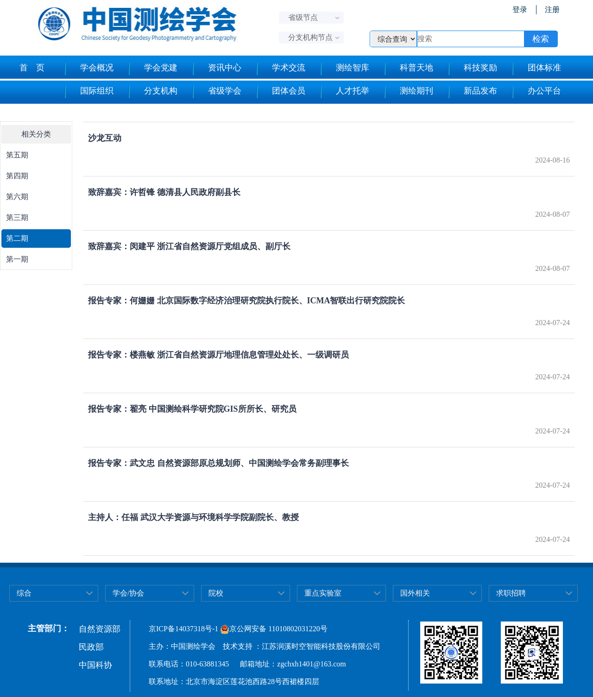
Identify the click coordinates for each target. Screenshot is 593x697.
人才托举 (344, 92)
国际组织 (89, 92)
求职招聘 (511, 593)
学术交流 (280, 69)
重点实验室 (322, 593)
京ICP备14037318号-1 (183, 629)
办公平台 (536, 92)
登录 (519, 9)
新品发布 (472, 92)
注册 (552, 9)
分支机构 (152, 92)
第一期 (17, 259)
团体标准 (536, 69)
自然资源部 (99, 629)
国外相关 (415, 593)
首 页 (31, 67)
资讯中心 (216, 69)
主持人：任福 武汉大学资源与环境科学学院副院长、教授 (193, 517)
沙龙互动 (104, 138)
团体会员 (280, 92)
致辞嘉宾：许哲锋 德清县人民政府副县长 (164, 192)
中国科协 (95, 665)
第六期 (17, 197)
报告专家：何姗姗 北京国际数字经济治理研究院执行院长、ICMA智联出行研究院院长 (246, 300)
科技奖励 (472, 69)
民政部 (91, 647)
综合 (24, 593)
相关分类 (36, 134)
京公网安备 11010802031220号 (273, 629)
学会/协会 (128, 593)
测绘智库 (344, 69)
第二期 (17, 238)
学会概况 (89, 69)
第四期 (17, 176)
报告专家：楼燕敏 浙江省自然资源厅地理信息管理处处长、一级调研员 (218, 354)
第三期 (17, 217)
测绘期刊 (408, 92)
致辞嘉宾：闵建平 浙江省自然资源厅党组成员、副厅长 (189, 246)
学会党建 (152, 69)
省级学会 (216, 92)
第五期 (17, 155)
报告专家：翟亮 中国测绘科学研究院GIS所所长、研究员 (192, 409)
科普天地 (408, 69)
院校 (215, 593)
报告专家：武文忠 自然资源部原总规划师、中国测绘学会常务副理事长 (218, 463)
